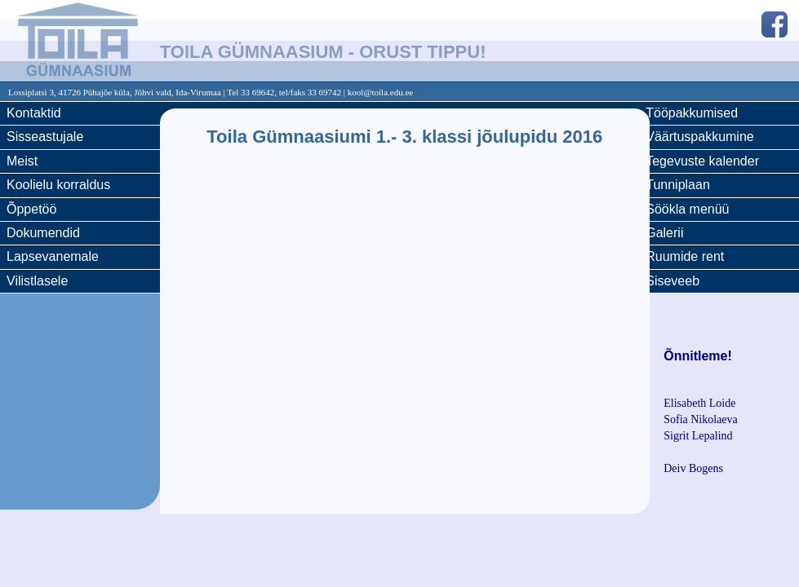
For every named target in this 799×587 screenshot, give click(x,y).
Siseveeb (672, 281)
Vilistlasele (37, 281)
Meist (22, 161)
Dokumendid (43, 233)
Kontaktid (34, 113)
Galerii (664, 233)
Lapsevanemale (53, 256)
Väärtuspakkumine (700, 136)
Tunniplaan (678, 185)
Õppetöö (31, 209)
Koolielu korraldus (58, 185)
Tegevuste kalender (702, 161)
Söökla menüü (687, 209)
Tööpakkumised (692, 113)
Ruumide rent (685, 256)
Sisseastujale (45, 136)
